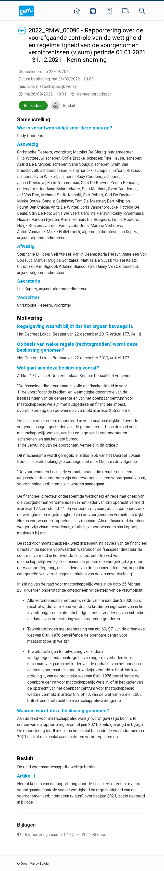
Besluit (69, 105)
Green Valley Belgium (36, 863)
